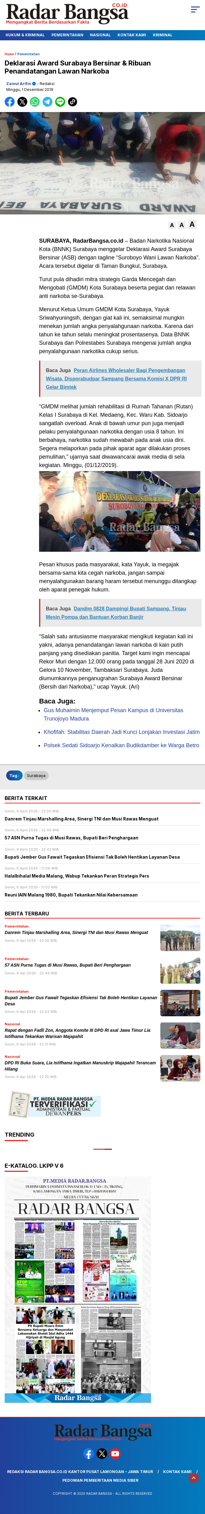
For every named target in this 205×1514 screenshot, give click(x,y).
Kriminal (162, 35)
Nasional (100, 35)
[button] (172, 225)
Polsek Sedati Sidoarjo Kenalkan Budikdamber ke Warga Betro (121, 745)
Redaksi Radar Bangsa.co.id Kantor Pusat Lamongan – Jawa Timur (80, 1471)
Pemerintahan (67, 35)
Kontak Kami (132, 35)
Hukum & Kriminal (25, 35)
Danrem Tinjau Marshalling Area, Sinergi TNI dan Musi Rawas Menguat (76, 932)
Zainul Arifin (18, 83)
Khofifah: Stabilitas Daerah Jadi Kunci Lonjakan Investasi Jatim (122, 732)
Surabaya (36, 775)
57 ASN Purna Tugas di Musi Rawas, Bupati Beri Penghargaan (68, 965)
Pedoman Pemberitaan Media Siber (100, 1480)
